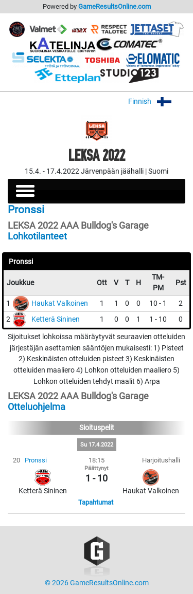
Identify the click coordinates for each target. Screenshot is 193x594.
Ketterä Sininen (55, 319)
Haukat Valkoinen (59, 303)
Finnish (156, 101)
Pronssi (36, 460)
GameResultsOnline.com (114, 6)
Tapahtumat (95, 502)
